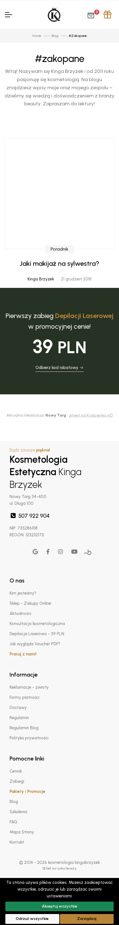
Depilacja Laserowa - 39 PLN (37, 633)
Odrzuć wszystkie (32, 918)
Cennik (16, 771)
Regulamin (19, 717)
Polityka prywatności (29, 738)
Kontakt (17, 842)
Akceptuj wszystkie (59, 906)
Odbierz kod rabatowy (59, 367)
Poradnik (59, 265)
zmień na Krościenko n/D (91, 415)
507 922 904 (30, 515)
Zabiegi (17, 781)
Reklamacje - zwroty (29, 687)
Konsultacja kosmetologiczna (37, 623)
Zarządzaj (86, 918)
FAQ (13, 821)
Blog (14, 801)
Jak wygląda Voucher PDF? (35, 643)
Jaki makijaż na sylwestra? (59, 279)
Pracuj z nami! (23, 654)
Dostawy (18, 707)
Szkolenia (18, 811)
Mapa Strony (22, 832)
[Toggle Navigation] (8, 15)
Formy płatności (24, 697)
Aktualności (20, 613)
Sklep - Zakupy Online (30, 603)
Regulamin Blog (24, 727)
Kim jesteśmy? (23, 593)
